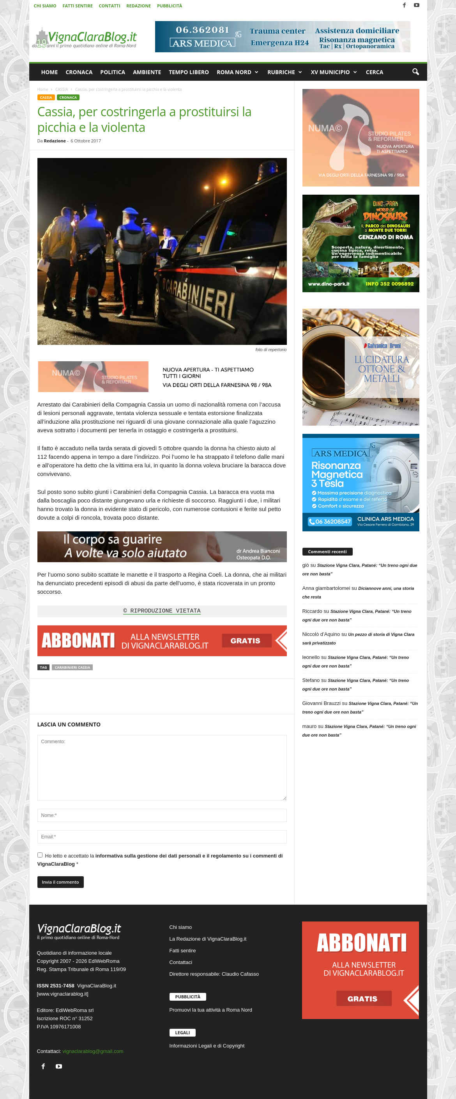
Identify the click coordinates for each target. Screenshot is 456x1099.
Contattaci (181, 962)
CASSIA (61, 89)
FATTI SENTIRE (77, 6)
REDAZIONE (138, 6)
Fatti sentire (183, 950)
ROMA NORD (237, 72)
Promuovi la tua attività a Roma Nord (211, 1010)
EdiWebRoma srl (75, 1010)
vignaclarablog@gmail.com (92, 1051)
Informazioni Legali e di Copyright (207, 1046)
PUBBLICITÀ (169, 6)
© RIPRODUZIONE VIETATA (161, 611)
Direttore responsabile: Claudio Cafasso (214, 974)
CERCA (375, 72)
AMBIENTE (147, 72)
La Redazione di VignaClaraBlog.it (208, 939)
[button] (415, 72)
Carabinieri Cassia (72, 667)
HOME (49, 72)
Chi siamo (181, 927)
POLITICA (112, 72)
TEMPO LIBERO (189, 72)
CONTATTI (109, 6)
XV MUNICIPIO (334, 72)
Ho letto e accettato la (160, 859)
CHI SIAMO (45, 6)
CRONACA (78, 72)
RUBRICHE (284, 72)
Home (42, 89)
